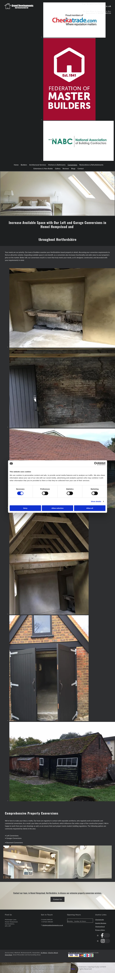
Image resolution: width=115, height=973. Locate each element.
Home (16, 165)
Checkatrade (99, 919)
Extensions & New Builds (43, 168)
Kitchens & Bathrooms (56, 165)
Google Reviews (100, 923)
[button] (58, 899)
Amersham (8, 955)
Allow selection (57, 508)
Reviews (66, 168)
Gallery (57, 168)
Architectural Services (37, 165)
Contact (81, 168)
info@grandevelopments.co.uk (93, 6)
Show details (96, 501)
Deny (25, 508)
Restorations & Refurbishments (91, 165)
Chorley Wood (53, 952)
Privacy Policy (100, 930)
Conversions (72, 165)
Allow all (89, 508)
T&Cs (73, 969)
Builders (24, 165)
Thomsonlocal (100, 926)
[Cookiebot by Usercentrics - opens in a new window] (95, 463)
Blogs (73, 168)
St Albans (44, 952)
